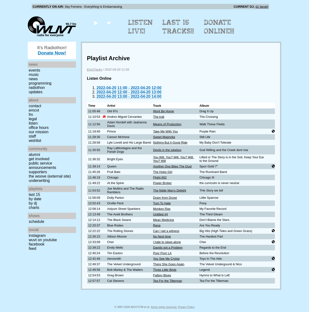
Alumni (34, 155)
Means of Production (167, 124)
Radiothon (37, 88)
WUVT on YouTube (43, 240)
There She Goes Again (168, 264)
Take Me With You (165, 131)
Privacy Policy (186, 306)
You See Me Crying (166, 258)
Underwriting (39, 181)
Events (34, 70)
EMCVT (34, 110)
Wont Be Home (163, 111)
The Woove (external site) (50, 176)
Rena (157, 225)
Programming (40, 83)
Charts (34, 208)
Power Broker (162, 183)
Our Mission (39, 132)
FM (31, 115)
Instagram (37, 235)
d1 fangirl (261, 6)
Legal (33, 119)
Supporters (38, 172)
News (33, 79)
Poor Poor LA (162, 253)
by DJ (33, 203)
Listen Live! (140, 26)
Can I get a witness (166, 231)
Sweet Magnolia (164, 137)
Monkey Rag (161, 209)
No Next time (162, 236)
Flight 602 (160, 177)
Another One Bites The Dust (172, 166)
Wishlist (35, 141)
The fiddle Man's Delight (169, 190)
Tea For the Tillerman (167, 281)
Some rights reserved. (164, 306)
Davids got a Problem (168, 247)
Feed (32, 248)
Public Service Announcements (42, 165)
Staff (32, 136)
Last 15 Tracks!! (178, 26)
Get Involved (39, 159)
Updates (35, 92)
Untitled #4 (160, 214)
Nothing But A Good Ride (170, 142)
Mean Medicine (163, 220)
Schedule (36, 221)
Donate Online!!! (219, 26)
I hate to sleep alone (167, 242)
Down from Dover (165, 197)
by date (35, 199)
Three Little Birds (164, 270)
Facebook (36, 244)
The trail (158, 117)
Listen (33, 123)
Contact (35, 106)
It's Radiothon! (52, 50)
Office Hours (39, 128)
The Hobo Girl (162, 172)
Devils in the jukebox (167, 150)
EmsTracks (94, 69)
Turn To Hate (162, 203)
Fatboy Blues (162, 275)
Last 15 (34, 195)
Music (34, 75)
